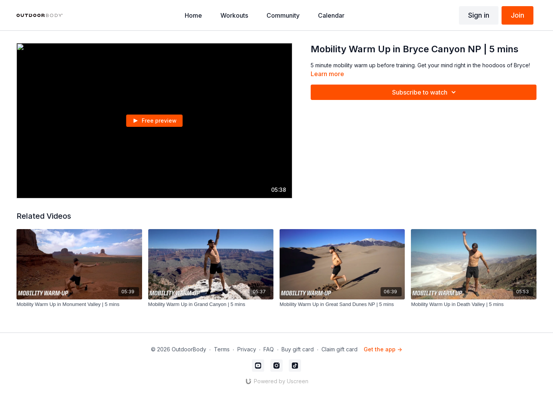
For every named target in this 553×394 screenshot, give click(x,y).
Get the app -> (383, 349)
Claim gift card (339, 349)
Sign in (478, 15)
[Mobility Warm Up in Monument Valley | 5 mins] (79, 304)
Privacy (246, 349)
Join (517, 15)
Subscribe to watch (425, 92)
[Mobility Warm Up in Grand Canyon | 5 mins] (210, 304)
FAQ (268, 349)
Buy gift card (297, 349)
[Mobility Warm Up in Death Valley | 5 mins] (473, 304)
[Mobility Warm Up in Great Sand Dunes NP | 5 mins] (342, 304)
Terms (222, 349)
